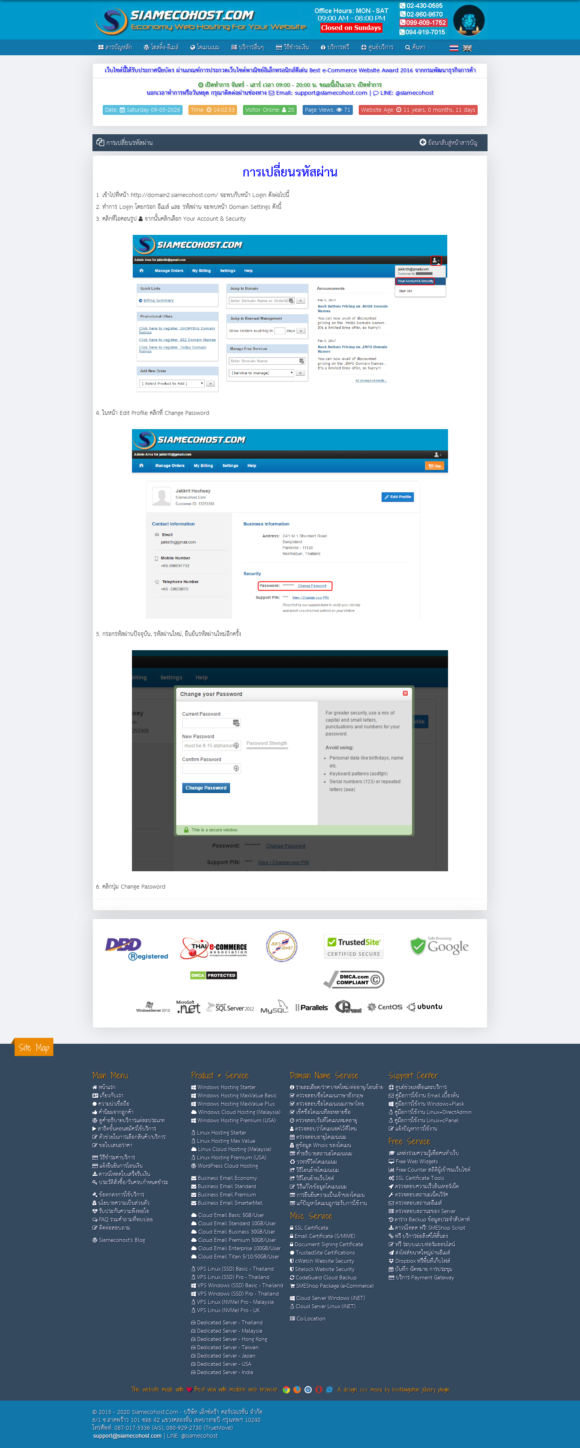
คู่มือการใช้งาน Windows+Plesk (426, 1104)
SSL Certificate (309, 1228)
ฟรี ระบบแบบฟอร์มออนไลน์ (422, 1245)
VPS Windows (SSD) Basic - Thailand (237, 1286)
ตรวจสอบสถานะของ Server (422, 1211)
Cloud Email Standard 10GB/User (233, 1224)
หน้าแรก (104, 1087)
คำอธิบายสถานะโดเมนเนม (321, 1154)
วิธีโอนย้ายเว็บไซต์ (312, 1179)
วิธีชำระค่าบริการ (113, 1158)
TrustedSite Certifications (322, 1253)
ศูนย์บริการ (377, 47)
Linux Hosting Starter (218, 1133)
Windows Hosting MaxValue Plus (233, 1104)
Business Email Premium (223, 1195)
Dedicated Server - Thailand (227, 1323)
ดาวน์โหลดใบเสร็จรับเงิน (121, 1174)
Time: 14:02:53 (213, 110)
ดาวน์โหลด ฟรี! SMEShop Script (427, 1228)
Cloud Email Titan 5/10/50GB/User (235, 1257)
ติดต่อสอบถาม (111, 1228)
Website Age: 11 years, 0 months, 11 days (418, 110)
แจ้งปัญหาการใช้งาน (413, 1129)
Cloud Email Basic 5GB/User (227, 1215)
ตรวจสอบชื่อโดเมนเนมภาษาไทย (327, 1104)
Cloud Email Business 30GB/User (233, 1232)
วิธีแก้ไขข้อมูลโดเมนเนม (318, 1187)
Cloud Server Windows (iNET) (327, 1298)
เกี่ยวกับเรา (107, 1096)
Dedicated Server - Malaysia (226, 1331)
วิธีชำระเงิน (292, 47)
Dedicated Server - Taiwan (225, 1348)
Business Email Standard (223, 1187)
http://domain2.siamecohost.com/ (174, 195)
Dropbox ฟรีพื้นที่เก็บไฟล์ (419, 1261)
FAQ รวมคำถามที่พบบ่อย (122, 1220)
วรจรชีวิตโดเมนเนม (313, 1162)
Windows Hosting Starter (223, 1087)
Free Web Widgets (413, 1162)
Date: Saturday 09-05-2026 (142, 110)
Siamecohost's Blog (118, 1240)
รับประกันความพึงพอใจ (120, 1211)
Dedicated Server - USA (221, 1364)
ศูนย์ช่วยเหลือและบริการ (418, 1087)
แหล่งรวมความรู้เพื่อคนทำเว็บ (424, 1153)
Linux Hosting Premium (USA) (228, 1158)
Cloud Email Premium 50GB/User (233, 1240)
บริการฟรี (335, 47)
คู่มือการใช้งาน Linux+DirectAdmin (430, 1112)
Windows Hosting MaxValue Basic (234, 1096)
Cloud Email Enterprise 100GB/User (236, 1249)
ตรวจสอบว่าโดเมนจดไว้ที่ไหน (323, 1129)
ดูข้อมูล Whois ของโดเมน (320, 1145)
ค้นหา (415, 47)
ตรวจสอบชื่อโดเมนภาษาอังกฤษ (326, 1096)
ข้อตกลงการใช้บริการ (118, 1195)
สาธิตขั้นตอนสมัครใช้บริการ (124, 1129)
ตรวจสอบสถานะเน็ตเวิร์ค (418, 1195)
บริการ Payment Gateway (421, 1278)
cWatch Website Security (322, 1261)
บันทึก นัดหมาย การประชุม (420, 1269)
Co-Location (308, 1319)
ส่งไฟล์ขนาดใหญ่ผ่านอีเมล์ (419, 1253)
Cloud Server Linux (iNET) (323, 1307)
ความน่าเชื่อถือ (111, 1104)
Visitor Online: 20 (269, 110)
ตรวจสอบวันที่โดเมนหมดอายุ (323, 1121)
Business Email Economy (224, 1178)
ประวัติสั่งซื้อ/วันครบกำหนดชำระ (130, 1183)
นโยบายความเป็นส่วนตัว (121, 1203)
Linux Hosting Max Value (223, 1141)
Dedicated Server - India (222, 1372)
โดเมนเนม (205, 47)
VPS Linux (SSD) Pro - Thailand (230, 1277)
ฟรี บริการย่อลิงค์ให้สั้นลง (418, 1236)
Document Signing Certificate (326, 1245)
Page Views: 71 (327, 110)
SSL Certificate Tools (416, 1178)
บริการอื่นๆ (248, 47)
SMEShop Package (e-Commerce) (332, 1286)
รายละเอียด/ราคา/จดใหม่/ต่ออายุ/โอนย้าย (336, 1087)
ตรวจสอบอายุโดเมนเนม (318, 1137)
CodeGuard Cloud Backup (323, 1278)
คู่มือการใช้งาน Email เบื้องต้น (424, 1096)
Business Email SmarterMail (227, 1203)
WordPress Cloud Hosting (224, 1166)
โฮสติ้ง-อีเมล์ (161, 47)
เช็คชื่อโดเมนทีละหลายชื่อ (320, 1112)
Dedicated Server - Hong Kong (229, 1339)
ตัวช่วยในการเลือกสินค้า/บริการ (129, 1137)
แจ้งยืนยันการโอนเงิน (117, 1166)
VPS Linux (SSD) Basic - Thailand (232, 1269)
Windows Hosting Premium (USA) (233, 1121)
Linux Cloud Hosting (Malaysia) (231, 1149)
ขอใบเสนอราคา (112, 1145)
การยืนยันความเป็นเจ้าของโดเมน (327, 1195)
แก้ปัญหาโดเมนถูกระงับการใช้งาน (328, 1204)
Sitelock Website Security (322, 1269)
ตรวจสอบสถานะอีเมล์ (415, 1203)
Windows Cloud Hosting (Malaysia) (236, 1112)
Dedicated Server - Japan (223, 1356)
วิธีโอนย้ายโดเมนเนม (314, 1170)
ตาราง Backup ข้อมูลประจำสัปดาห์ (429, 1220)
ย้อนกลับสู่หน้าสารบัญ (453, 143)
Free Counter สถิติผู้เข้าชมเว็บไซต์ (430, 1170)
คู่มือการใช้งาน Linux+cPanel (424, 1121)
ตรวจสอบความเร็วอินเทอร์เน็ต (424, 1187)
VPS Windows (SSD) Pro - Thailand (235, 1294)
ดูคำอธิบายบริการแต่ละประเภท (128, 1121)
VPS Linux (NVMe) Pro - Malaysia (232, 1302)
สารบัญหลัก (115, 47)
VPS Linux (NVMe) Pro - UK (225, 1310)
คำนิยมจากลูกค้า (113, 1112)
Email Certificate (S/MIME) (322, 1236)
